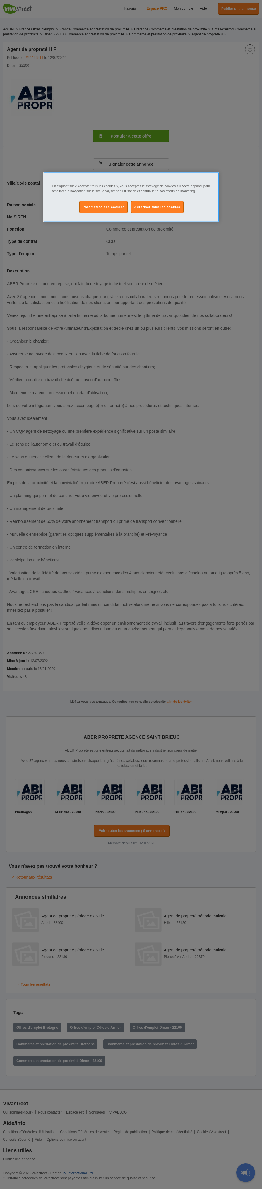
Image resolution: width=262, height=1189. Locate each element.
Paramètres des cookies (103, 206)
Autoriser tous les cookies (157, 206)
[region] (131, 197)
